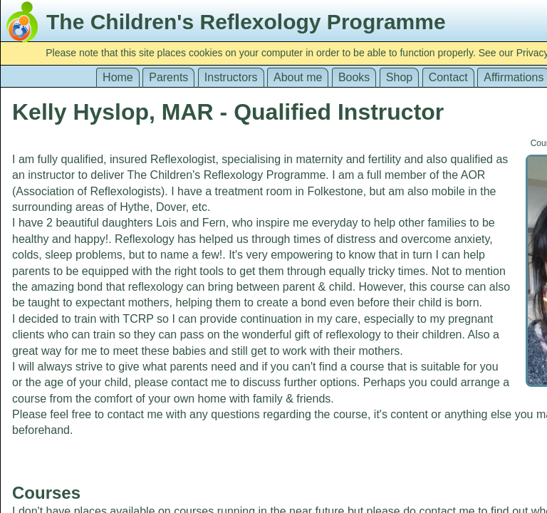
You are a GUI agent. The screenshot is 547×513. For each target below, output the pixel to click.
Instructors (231, 77)
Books (354, 77)
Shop (399, 77)
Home (118, 77)
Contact (448, 77)
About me (298, 77)
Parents (168, 77)
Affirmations (513, 77)
